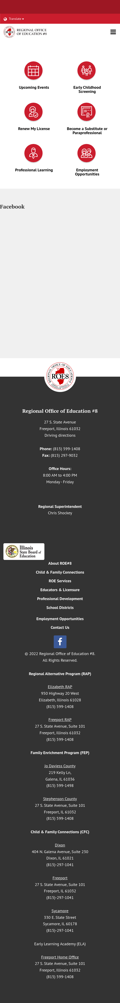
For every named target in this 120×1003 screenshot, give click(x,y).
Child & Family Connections (60, 572)
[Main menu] (113, 32)
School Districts (60, 607)
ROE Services (60, 580)
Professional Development (60, 598)
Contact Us (60, 627)
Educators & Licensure (59, 589)
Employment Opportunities (60, 618)
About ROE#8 (60, 563)
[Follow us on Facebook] (60, 641)
